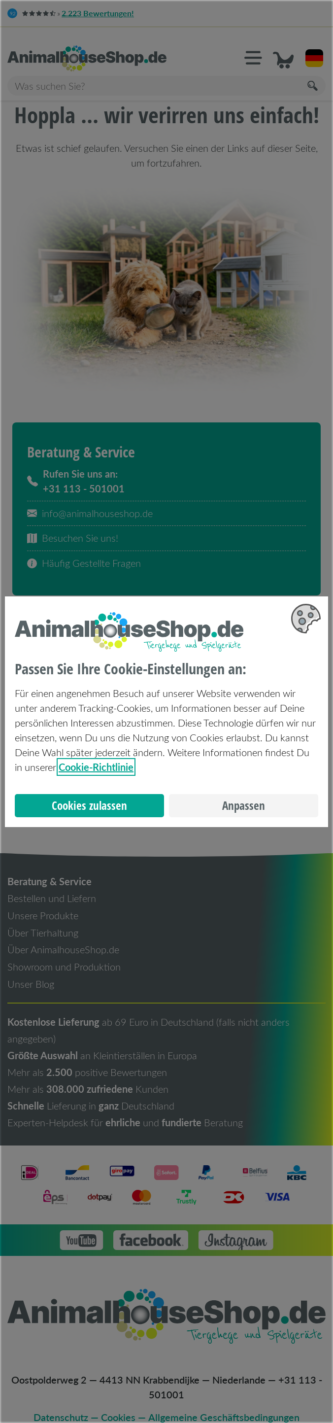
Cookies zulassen (89, 805)
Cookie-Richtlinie (96, 767)
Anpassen (243, 805)
